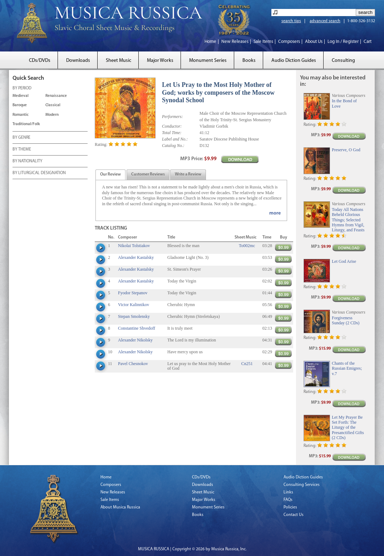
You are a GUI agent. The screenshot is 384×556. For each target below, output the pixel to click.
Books (249, 60)
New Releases (234, 41)
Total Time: (172, 132)
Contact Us (294, 515)
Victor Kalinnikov (133, 304)
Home (210, 41)
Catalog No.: (173, 145)
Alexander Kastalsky (136, 257)
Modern (52, 115)
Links (288, 492)
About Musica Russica (120, 507)
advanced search (325, 21)
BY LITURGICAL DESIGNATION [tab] (39, 173)
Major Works (160, 60)
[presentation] (110, 175)
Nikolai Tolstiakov (134, 245)
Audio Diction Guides (293, 60)
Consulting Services (302, 485)
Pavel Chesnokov (133, 363)
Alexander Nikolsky (135, 340)
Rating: (101, 144)
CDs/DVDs (39, 60)
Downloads (78, 60)
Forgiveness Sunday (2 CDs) (345, 320)
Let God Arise (344, 261)
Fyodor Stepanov (132, 292)
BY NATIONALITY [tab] (27, 161)
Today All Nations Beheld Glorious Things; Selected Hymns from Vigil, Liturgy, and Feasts (348, 220)
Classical (52, 105)
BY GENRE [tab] (21, 138)
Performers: (172, 116)
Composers (289, 41)
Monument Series (208, 60)
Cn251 (247, 363)
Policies (290, 507)
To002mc (247, 245)
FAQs (288, 500)
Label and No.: (175, 139)
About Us (314, 41)
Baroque (20, 105)
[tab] (110, 174)
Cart (367, 41)
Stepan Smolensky (134, 316)
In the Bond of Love (344, 103)
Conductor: (172, 126)
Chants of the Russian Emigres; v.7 (347, 368)
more (275, 213)
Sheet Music (118, 60)
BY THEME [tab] (22, 150)
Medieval (21, 96)
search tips (291, 21)
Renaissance (56, 96)
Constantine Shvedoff (136, 328)
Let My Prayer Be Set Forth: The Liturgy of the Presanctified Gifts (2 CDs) (348, 428)
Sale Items (263, 41)
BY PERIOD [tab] (22, 89)
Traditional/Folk (26, 124)
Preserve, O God (346, 149)
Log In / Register (343, 41)
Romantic (21, 115)
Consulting (343, 60)
